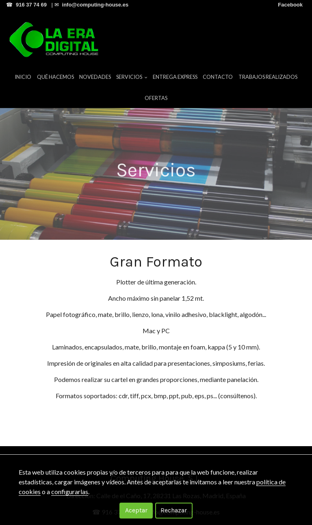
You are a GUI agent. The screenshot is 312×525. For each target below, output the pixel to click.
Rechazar (173, 510)
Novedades (95, 77)
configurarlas (69, 491)
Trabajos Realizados (267, 77)
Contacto (218, 77)
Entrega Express (175, 77)
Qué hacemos (55, 77)
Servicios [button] (131, 77)
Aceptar (136, 510)
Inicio (23, 77)
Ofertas (156, 98)
